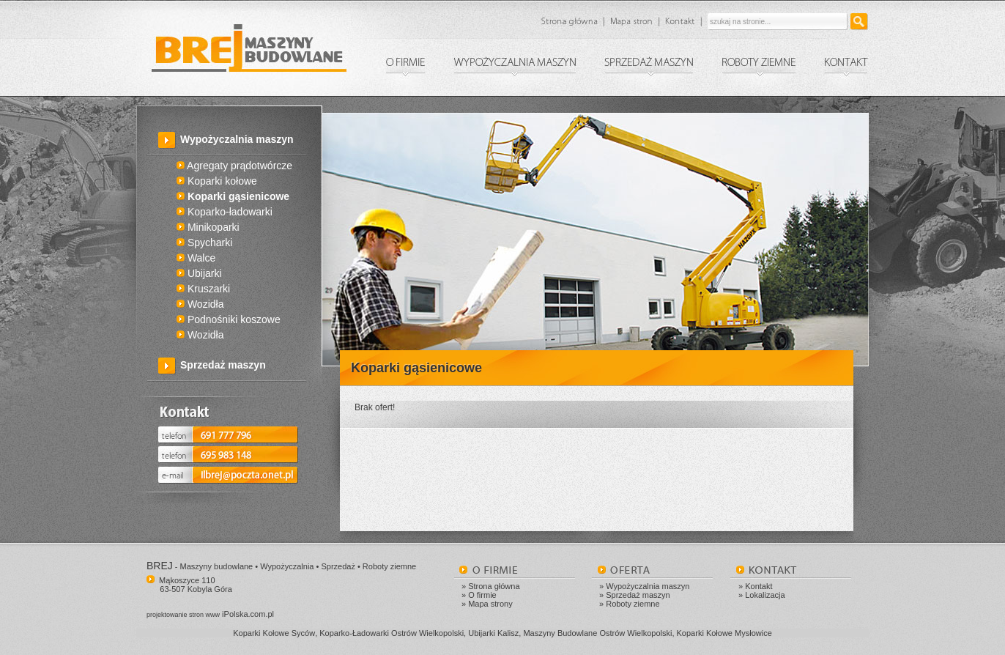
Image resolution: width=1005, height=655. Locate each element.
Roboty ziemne (632, 603)
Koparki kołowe (217, 181)
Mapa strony (490, 603)
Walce (196, 258)
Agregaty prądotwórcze (234, 165)
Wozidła (200, 304)
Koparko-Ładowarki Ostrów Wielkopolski (391, 633)
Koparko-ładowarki (224, 212)
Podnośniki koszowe (229, 319)
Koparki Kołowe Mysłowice (724, 633)
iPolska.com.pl (210, 614)
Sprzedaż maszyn (223, 365)
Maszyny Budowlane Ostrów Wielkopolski (597, 633)
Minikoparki (208, 227)
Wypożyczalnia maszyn (647, 586)
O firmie (482, 595)
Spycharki (204, 242)
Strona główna (493, 586)
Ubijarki (199, 273)
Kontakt (758, 586)
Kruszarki (203, 289)
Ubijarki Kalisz (493, 633)
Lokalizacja (765, 595)
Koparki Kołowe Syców (274, 633)
